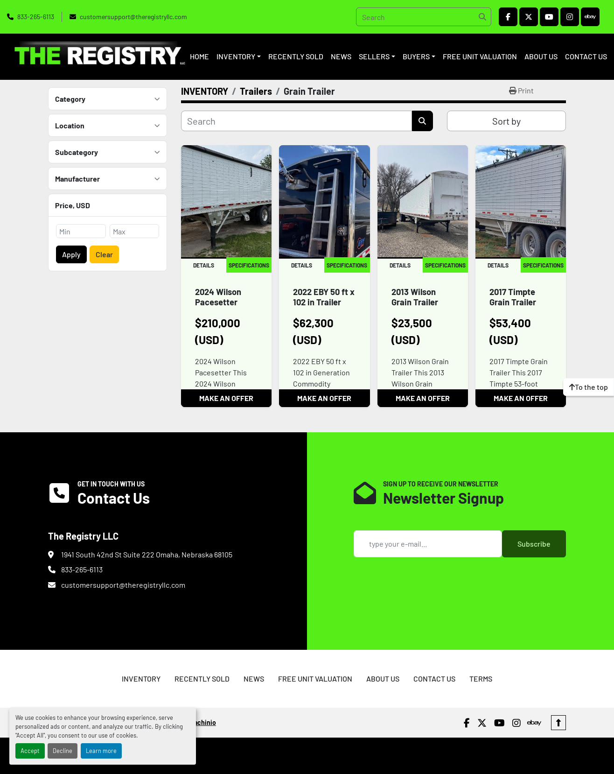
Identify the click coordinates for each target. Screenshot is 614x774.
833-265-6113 (35, 17)
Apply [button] (71, 254)
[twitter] (528, 16)
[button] (238, 56)
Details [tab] (203, 265)
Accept (30, 750)
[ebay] (590, 16)
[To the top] (588, 387)
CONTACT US (586, 56)
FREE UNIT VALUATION (480, 56)
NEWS (341, 56)
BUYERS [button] (416, 56)
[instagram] (569, 16)
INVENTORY (235, 56)
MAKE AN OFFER (226, 398)
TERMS (480, 666)
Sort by (506, 121)
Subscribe (534, 543)
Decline (62, 750)
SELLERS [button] (374, 56)
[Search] (423, 16)
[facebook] (508, 16)
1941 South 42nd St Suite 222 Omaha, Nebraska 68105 (146, 554)
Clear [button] (104, 254)
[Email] (428, 543)
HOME (199, 56)
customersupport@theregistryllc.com (133, 17)
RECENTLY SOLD (295, 56)
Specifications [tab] (249, 265)
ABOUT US (541, 56)
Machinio (202, 711)
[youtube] (549, 16)
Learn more (101, 750)
